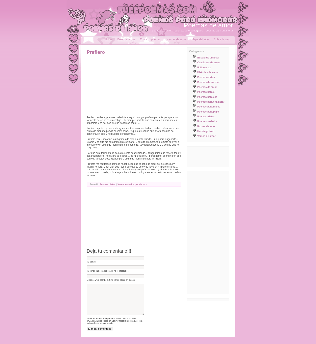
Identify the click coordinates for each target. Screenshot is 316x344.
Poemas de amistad (208, 82)
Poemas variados (207, 121)
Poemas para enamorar (210, 101)
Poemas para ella (207, 97)
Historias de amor (175, 39)
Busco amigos (126, 39)
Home (108, 39)
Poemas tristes (107, 184)
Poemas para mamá (208, 106)
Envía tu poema (150, 39)
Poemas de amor (208, 25)
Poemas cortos (206, 77)
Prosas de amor (206, 126)
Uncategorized (205, 131)
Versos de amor (206, 136)
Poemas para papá (208, 111)
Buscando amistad (208, 57)
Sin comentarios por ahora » (132, 184)
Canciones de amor (208, 62)
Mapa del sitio (200, 39)
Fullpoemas (204, 67)
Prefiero (96, 52)
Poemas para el (206, 92)
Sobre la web (222, 39)
